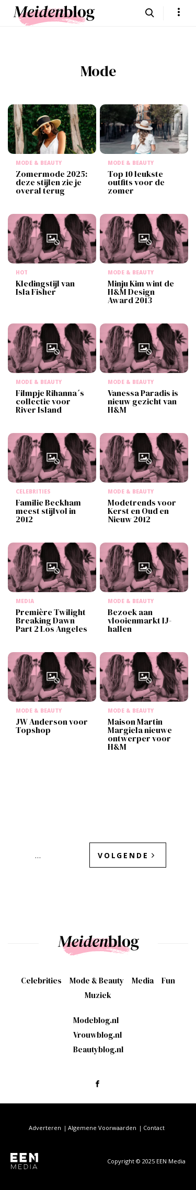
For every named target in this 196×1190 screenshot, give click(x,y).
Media (143, 980)
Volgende (123, 855)
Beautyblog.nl (98, 1049)
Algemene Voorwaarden (102, 1128)
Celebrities (41, 980)
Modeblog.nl (96, 1020)
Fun (168, 980)
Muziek (98, 995)
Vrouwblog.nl (97, 1034)
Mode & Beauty (97, 980)
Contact (154, 1128)
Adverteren (45, 1128)
